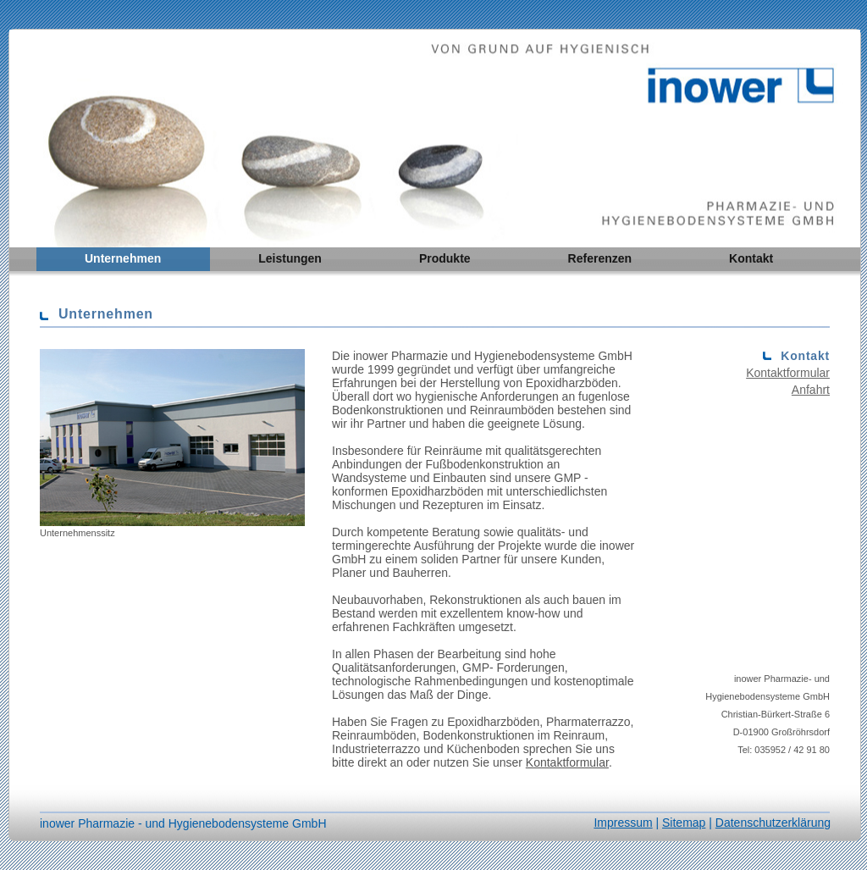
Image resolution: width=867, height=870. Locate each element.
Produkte (445, 258)
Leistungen (290, 258)
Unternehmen (123, 258)
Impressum (623, 822)
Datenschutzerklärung (773, 822)
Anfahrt (811, 389)
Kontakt (751, 258)
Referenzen (600, 258)
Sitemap (683, 822)
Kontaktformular (567, 762)
